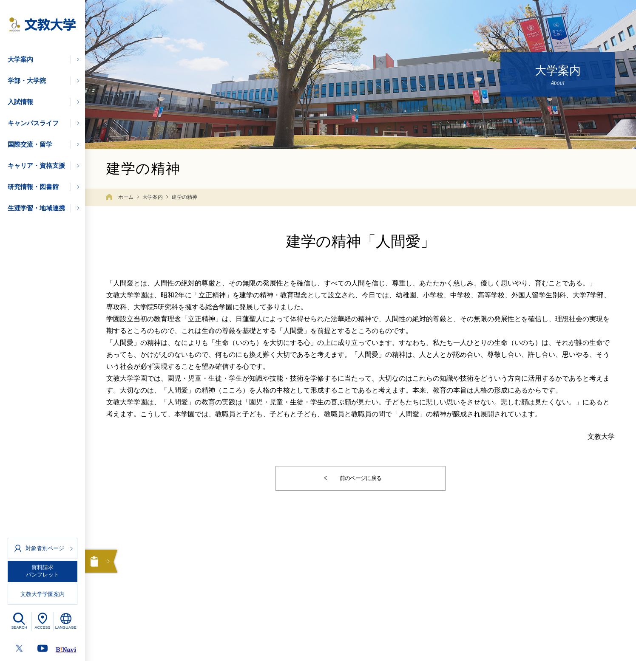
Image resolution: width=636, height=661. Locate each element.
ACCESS (42, 627)
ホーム (125, 197)
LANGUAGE (66, 627)
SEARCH (19, 627)
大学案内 (152, 197)
